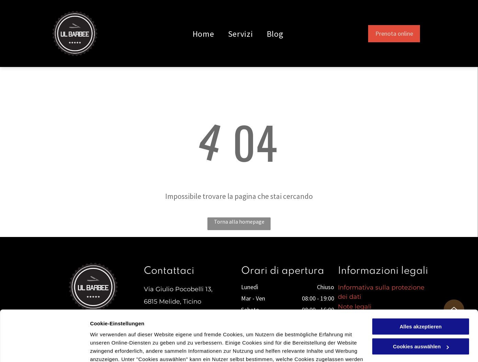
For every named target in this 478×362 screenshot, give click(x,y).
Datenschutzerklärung (168, 329)
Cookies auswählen (114, 348)
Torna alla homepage (239, 221)
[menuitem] (203, 33)
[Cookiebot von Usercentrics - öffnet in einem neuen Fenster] (44, 348)
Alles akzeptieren (421, 280)
